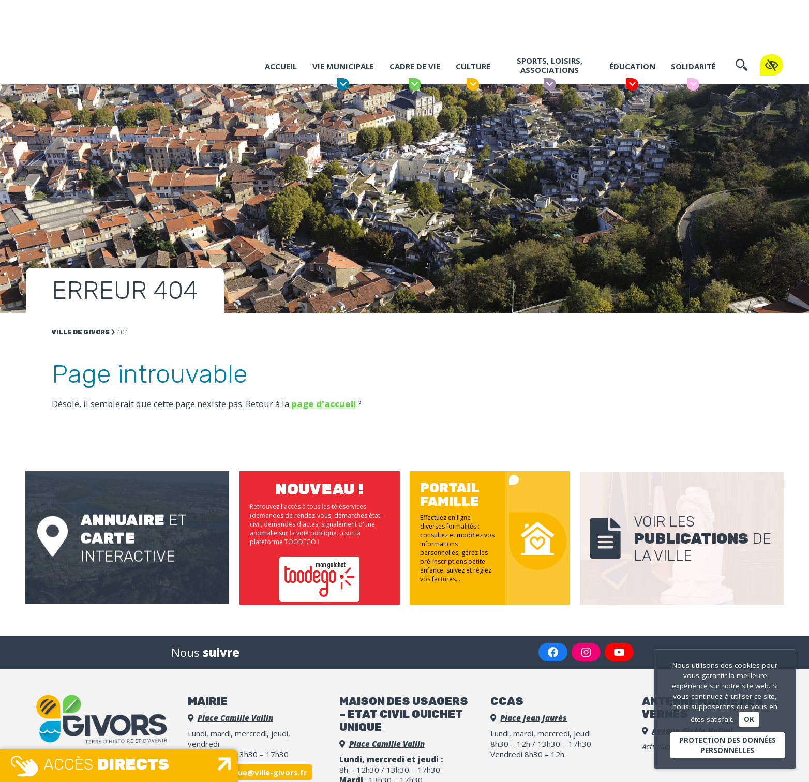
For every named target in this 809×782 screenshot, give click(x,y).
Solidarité (692, 66)
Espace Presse (637, 12)
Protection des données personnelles (727, 745)
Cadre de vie (414, 66)
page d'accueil (323, 404)
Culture (472, 66)
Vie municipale (342, 66)
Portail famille (545, 12)
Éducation (632, 66)
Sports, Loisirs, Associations (549, 65)
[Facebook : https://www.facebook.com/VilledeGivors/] (553, 647)
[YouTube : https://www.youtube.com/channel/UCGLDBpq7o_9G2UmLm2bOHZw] (619, 647)
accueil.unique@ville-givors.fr (250, 767)
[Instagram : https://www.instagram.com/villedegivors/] (586, 647)
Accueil (280, 66)
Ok (749, 719)
